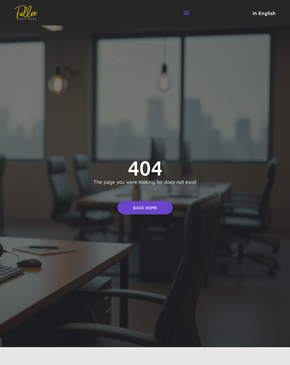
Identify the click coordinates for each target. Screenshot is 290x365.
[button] (186, 13)
